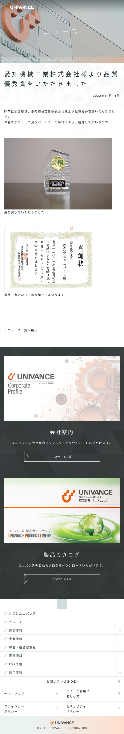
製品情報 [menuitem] (16, 630)
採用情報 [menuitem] (16, 672)
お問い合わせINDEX (62, 681)
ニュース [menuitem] (16, 622)
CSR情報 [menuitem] (15, 664)
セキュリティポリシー (76, 708)
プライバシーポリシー (14, 708)
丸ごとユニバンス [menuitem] (22, 613)
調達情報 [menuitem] (16, 656)
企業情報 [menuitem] (16, 639)
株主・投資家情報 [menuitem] (22, 647)
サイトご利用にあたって (78, 693)
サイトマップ (14, 694)
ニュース (8, 60)
